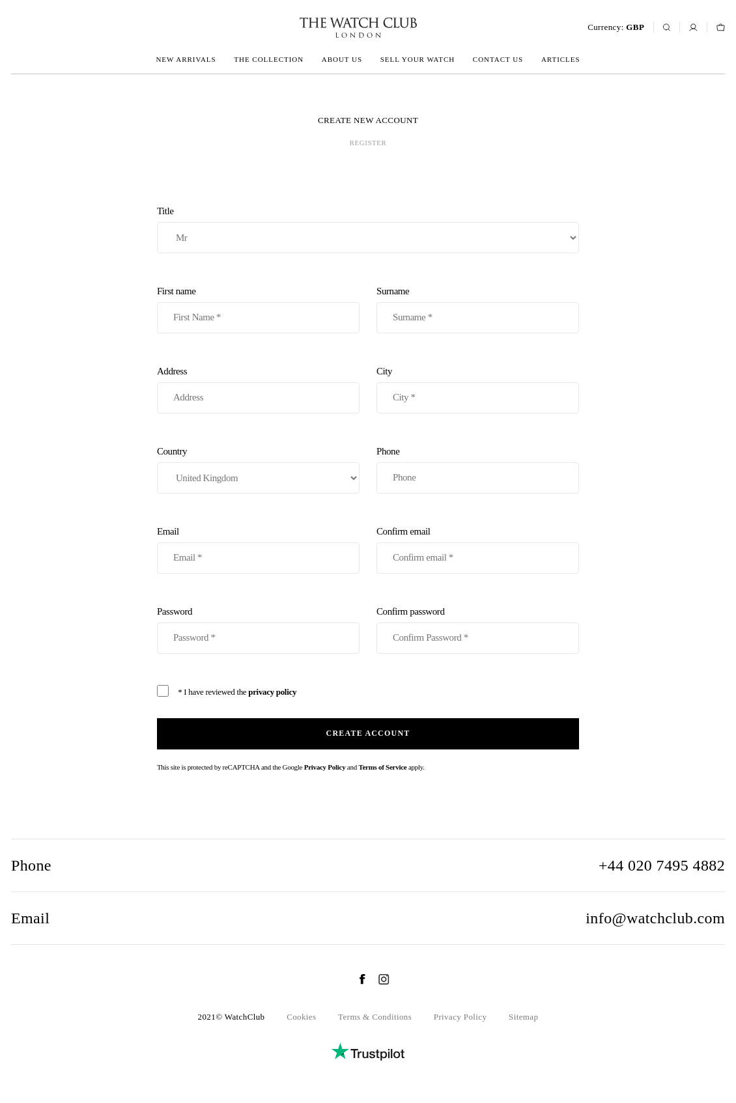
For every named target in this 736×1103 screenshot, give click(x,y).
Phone (477, 470)
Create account (368, 733)
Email (258, 550)
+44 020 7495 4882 (662, 865)
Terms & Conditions (375, 1017)
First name (258, 309)
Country (258, 470)
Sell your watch (417, 59)
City (477, 389)
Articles (560, 59)
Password (258, 630)
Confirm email (477, 550)
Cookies (301, 1017)
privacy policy (272, 692)
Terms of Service (382, 767)
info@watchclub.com (655, 918)
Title (368, 229)
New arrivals (186, 59)
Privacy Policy (325, 767)
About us (342, 59)
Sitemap (523, 1017)
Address (258, 389)
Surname (477, 309)
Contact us (498, 59)
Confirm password (477, 630)
